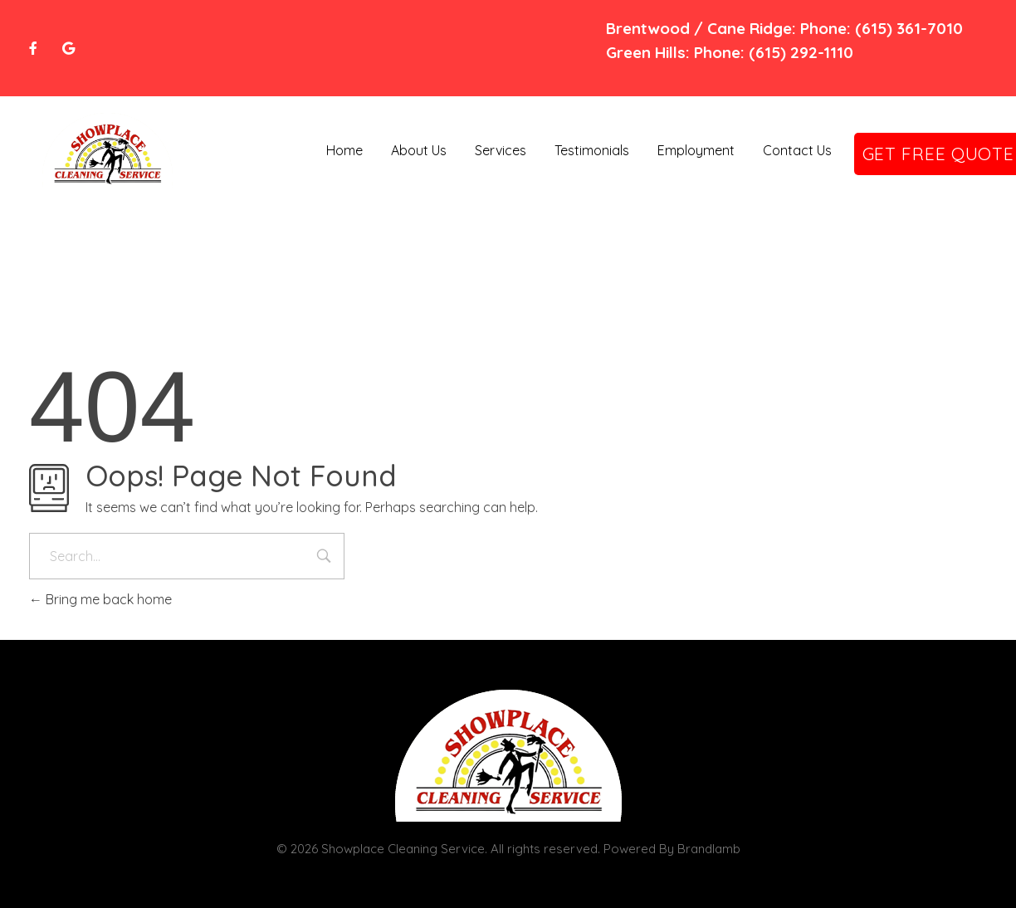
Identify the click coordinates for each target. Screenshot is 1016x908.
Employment (696, 150)
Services (500, 150)
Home (344, 150)
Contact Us (797, 150)
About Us (419, 150)
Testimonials (591, 150)
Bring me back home (100, 599)
